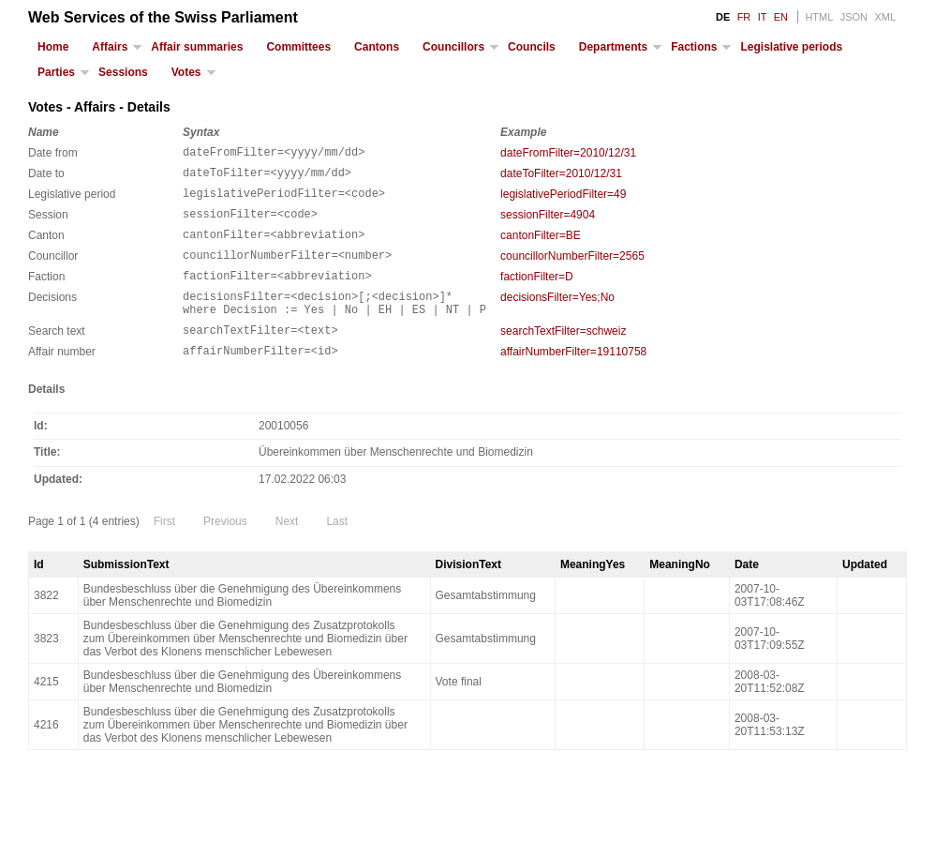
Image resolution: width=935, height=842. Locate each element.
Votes (186, 72)
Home (52, 46)
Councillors (453, 46)
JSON (854, 17)
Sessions (123, 72)
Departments (613, 46)
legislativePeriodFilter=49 (563, 199)
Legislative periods (791, 46)
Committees (298, 46)
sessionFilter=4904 (547, 223)
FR (744, 17)
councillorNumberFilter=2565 (572, 270)
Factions (694, 46)
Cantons (376, 46)
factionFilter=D (536, 293)
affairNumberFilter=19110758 (573, 379)
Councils (532, 46)
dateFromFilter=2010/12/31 (568, 152)
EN (781, 17)
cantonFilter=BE (540, 246)
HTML (819, 17)
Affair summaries (197, 46)
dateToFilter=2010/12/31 (561, 176)
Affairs (109, 46)
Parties (56, 72)
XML (885, 17)
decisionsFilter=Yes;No (557, 316)
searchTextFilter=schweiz (563, 356)
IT (762, 17)
